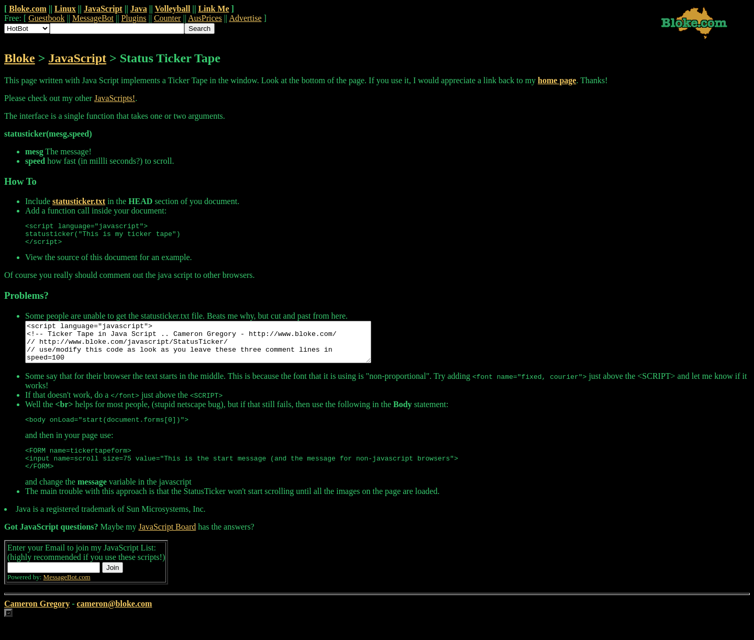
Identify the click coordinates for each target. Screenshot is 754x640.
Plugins (133, 18)
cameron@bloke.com (114, 622)
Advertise (245, 18)
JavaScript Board (167, 545)
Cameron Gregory (37, 622)
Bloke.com (28, 8)
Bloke (19, 58)
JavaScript (103, 8)
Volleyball (172, 8)
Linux (65, 8)
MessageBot (93, 18)
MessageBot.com (67, 596)
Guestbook (46, 18)
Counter (167, 18)
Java (138, 8)
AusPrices (205, 18)
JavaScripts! (114, 98)
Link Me (213, 8)
